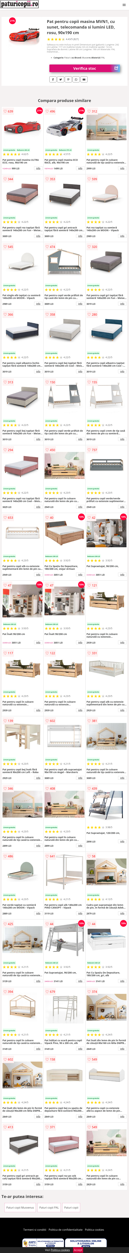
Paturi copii (71, 1207)
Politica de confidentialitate (66, 1230)
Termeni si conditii (34, 1230)
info (38, 168)
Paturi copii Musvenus (20, 1207)
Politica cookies (94, 1230)
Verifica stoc (96, 68)
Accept (78, 1250)
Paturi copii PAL (49, 1207)
